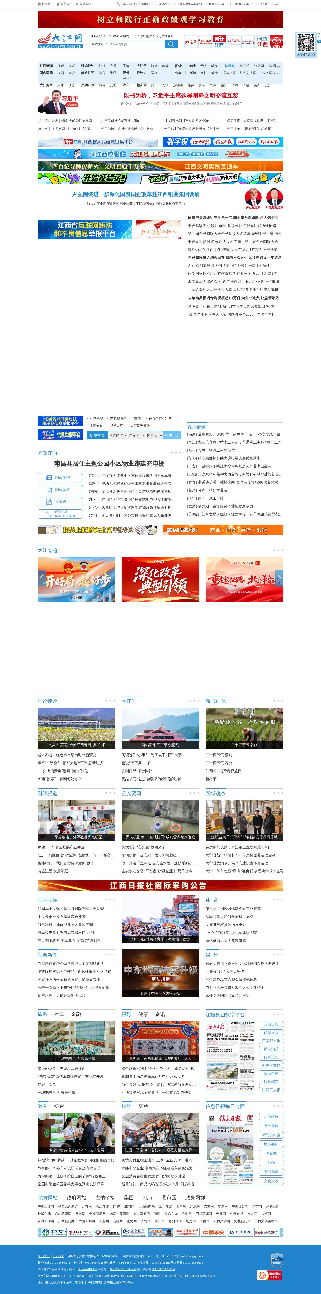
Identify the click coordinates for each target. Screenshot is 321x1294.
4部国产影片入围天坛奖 (207, 314)
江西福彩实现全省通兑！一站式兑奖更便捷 (157, 1092)
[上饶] (192, 474)
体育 (71, 73)
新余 (202, 85)
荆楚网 (191, 1221)
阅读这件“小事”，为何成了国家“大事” (152, 755)
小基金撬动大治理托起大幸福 (212, 290)
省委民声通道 (68, 1206)
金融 (192, 73)
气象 (178, 73)
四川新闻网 (204, 1213)
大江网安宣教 (140, 425)
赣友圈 (142, 85)
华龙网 (223, 1206)
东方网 (257, 1206)
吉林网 (209, 1206)
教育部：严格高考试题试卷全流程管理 (69, 1168)
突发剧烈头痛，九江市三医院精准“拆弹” (238, 847)
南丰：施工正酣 (211, 498)
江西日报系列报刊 (149, 36)
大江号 (142, 66)
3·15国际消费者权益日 (224, 771)
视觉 (126, 73)
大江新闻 (167, 36)
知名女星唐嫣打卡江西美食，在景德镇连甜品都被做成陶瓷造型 (253, 514)
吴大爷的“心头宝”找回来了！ (145, 847)
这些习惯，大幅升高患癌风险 (62, 996)
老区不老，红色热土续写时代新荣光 (67, 755)
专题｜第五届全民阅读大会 (256, 242)
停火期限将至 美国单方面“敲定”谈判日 (69, 941)
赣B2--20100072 (87, 1269)
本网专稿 (96, 425)
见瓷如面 (229, 73)
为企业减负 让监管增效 (260, 298)
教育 (102, 73)
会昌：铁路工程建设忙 (216, 450)
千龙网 (221, 1213)
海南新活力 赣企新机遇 (207, 282)
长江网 (160, 1221)
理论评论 (87, 66)
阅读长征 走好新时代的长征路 (251, 226)
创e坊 (138, 418)
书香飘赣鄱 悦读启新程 (207, 226)
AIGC (127, 78)
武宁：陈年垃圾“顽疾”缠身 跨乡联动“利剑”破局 (244, 871)
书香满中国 (271, 234)
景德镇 (178, 85)
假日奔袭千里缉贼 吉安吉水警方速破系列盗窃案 (161, 863)
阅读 (165, 66)
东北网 (195, 1206)
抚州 (268, 85)
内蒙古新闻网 (119, 1213)
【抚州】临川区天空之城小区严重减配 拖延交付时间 (130, 499)
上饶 (246, 85)
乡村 (203, 73)
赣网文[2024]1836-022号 (53, 1275)
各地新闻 (197, 427)
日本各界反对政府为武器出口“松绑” (67, 933)
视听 (60, 66)
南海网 (132, 1221)
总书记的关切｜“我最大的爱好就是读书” (67, 121)
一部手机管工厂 (261, 266)
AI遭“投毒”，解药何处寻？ (60, 779)
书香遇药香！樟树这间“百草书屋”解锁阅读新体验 (238, 482)
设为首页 (47, 4)
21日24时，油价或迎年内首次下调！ (67, 925)
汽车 (126, 85)
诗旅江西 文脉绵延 (53, 871)
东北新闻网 (141, 1213)
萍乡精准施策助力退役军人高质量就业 (229, 458)
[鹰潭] (192, 506)
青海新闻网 (46, 1221)
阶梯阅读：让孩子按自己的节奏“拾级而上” (72, 1176)
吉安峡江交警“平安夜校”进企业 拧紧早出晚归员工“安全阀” (169, 871)
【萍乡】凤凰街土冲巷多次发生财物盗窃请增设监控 (129, 507)
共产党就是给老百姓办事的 (120, 121)
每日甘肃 (175, 1221)
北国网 (129, 1206)
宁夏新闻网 (97, 1213)
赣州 (224, 85)
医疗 (154, 73)
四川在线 (165, 1206)
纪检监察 (116, 425)
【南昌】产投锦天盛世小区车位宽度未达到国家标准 (129, 475)
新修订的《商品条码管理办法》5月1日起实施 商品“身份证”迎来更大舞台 (181, 1184)
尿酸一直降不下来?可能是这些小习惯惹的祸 (73, 988)
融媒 (214, 66)
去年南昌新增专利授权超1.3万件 (214, 298)
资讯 (113, 73)
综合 (102, 85)
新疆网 (118, 1221)
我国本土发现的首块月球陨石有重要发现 (71, 909)
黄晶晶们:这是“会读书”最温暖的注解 (151, 779)
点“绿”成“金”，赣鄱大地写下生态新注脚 (70, 763)
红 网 (116, 1206)
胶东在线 (171, 1213)
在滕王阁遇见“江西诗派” (257, 274)
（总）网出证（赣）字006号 (86, 1275)
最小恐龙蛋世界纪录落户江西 (62, 1068)
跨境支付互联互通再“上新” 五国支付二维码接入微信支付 (168, 1160)
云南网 (80, 1213)
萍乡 (191, 85)
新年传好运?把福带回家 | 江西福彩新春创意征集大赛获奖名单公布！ (177, 1084)
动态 (71, 85)
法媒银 (230, 66)
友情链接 (105, 1197)
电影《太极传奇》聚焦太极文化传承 (235, 988)
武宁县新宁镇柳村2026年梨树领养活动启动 (241, 855)
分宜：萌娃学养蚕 (212, 490)
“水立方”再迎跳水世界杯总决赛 (231, 933)
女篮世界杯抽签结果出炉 (226, 925)
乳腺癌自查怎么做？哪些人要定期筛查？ (71, 964)
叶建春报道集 (274, 206)
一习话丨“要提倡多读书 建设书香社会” (192, 128)
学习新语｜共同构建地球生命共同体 (127, 128)
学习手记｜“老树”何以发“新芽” (249, 128)
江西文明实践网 (266, 1221)
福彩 (60, 73)
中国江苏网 (240, 1206)
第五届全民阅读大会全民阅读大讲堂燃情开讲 (225, 234)
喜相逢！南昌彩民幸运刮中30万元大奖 (153, 1076)
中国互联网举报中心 (120, 1282)
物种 (192, 66)
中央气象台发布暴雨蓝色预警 (62, 917)
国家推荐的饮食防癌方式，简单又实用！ (71, 980)
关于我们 (44, 1256)
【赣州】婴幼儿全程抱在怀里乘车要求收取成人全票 (129, 483)
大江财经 (46, 85)
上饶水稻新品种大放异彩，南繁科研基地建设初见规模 (242, 474)
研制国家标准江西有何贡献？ (212, 274)
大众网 (181, 1206)
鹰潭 (213, 85)
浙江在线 (102, 1206)
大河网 (266, 1213)
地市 (148, 1197)
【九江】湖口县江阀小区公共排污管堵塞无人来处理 (129, 515)
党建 (126, 66)
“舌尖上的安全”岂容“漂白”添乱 (63, 771)
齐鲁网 (146, 1221)
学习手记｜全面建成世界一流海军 (251, 121)
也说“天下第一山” (136, 763)
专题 (113, 66)
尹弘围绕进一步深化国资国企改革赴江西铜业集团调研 (136, 194)
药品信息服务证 (206, 1275)
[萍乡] (192, 458)
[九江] (192, 442)
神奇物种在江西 (160, 418)
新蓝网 (104, 1221)
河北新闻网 (242, 1221)
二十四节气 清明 (219, 755)
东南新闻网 (63, 1213)
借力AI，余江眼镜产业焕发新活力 (225, 506)
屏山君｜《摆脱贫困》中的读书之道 (64, 128)
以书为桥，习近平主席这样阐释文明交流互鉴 (181, 95)
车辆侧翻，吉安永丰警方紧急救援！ (151, 855)
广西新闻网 (66, 1221)
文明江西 (87, 85)
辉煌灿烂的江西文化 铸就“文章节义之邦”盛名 (225, 250)
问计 (178, 66)
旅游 (154, 66)
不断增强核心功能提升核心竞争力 (160, 203)
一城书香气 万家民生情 (57, 1092)
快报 (102, 66)
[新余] (192, 490)
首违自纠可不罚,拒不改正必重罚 (252, 282)
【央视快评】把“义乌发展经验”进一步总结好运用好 (201, 121)
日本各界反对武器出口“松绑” (252, 306)
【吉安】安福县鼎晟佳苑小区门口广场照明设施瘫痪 (129, 491)
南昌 (154, 85)
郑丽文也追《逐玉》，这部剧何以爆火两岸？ (242, 964)
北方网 (87, 1206)
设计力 (142, 73)
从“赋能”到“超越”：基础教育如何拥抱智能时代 (76, 1160)
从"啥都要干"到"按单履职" (258, 290)
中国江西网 (46, 1206)
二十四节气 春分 (219, 763)
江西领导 (96, 418)
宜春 (235, 85)
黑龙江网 (272, 1206)
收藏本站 (66, 4)
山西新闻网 (146, 1206)
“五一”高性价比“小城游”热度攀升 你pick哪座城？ (78, 855)
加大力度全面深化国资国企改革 (110, 203)
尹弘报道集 (253, 206)
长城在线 (44, 1213)
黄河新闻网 (87, 1221)
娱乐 (71, 66)
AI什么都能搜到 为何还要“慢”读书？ (218, 266)
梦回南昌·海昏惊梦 (137, 771)
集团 (129, 1197)
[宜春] (192, 482)
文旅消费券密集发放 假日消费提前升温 (153, 1176)
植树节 (211, 779)
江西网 (259, 66)
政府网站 (76, 1197)
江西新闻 (46, 66)
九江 (165, 85)
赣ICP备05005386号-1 (123, 1269)
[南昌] (192, 434)
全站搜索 (97, 44)
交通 (113, 85)
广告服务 (58, 1256)
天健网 (205, 1221)
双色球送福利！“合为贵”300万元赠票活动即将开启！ (165, 1068)
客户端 (245, 66)
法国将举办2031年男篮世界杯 (251, 314)
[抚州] (192, 498)
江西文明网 (222, 1221)
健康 (214, 73)
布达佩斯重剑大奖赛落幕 (226, 941)
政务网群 (195, 1197)
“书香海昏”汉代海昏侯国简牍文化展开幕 (71, 1076)
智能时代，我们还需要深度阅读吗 (65, 863)
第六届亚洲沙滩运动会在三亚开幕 (233, 909)
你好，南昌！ (49, 1084)
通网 (157, 1213)
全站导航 (85, 4)
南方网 (252, 1213)
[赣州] (192, 450)
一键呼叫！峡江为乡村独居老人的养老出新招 (235, 466)
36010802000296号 (163, 1269)
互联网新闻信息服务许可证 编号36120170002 (167, 1275)
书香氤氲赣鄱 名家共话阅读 (210, 242)
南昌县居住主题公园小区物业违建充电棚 (109, 463)
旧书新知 (270, 250)
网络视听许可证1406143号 (121, 1275)
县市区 (169, 1197)
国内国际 (46, 73)
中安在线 (236, 1213)
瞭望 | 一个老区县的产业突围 (61, 847)
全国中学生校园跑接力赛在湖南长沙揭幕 (71, 1184)
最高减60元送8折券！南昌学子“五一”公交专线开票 (239, 434)
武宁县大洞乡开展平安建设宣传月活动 (237, 863)
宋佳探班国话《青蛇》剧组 (228, 996)
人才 (60, 85)
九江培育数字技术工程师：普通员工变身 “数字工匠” (240, 442)
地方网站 (48, 1197)
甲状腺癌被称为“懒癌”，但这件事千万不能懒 (74, 972)
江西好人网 (248, 73)
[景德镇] (194, 514)
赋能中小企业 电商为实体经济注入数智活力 (157, 1168)
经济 (203, 66)
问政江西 (87, 73)
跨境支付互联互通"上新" (208, 306)
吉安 (257, 85)
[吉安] (192, 466)
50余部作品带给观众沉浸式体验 (231, 980)
